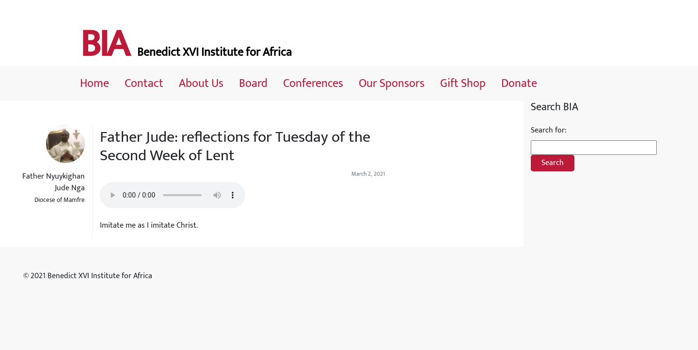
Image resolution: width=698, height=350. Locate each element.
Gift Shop (463, 83)
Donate (519, 83)
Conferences (313, 83)
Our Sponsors (392, 83)
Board (253, 83)
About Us (201, 83)
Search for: (549, 130)
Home (94, 83)
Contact (144, 83)
